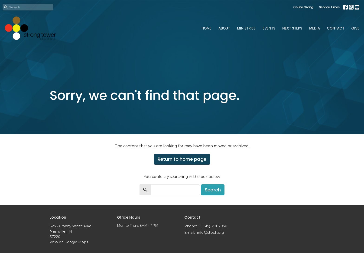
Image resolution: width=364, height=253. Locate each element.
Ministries (246, 28)
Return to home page (182, 159)
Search (213, 190)
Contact (335, 28)
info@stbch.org (210, 232)
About (224, 28)
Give (355, 28)
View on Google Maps (69, 242)
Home (206, 28)
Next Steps (292, 28)
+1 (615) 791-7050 (212, 226)
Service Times (329, 7)
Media (314, 28)
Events (269, 28)
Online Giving (303, 7)
